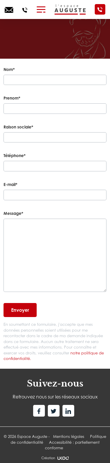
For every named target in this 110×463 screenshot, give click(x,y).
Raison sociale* (18, 126)
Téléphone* (15, 155)
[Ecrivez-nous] (9, 9)
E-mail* (10, 184)
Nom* (9, 69)
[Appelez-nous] (24, 9)
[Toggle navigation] (41, 9)
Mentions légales (68, 436)
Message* (13, 213)
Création (54, 458)
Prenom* (12, 97)
